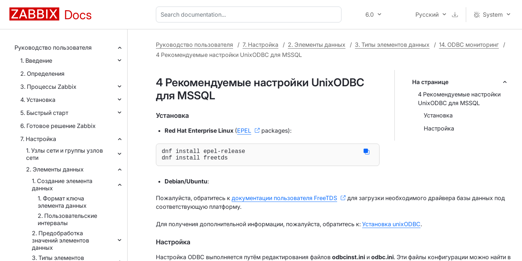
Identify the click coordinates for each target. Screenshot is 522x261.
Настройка (439, 128)
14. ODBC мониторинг (469, 44)
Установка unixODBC (391, 227)
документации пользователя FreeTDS (284, 200)
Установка (438, 115)
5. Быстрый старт (44, 112)
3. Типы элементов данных (392, 44)
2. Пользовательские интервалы (67, 219)
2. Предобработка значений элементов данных (60, 240)
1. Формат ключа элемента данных (62, 202)
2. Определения (42, 73)
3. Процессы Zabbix (48, 86)
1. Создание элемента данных (62, 184)
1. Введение (36, 60)
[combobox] (250, 14)
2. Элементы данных (55, 169)
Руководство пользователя (53, 47)
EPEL (244, 130)
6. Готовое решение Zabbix (58, 125)
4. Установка (37, 99)
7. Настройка (38, 138)
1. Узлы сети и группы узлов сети (64, 154)
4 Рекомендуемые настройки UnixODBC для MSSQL (459, 99)
